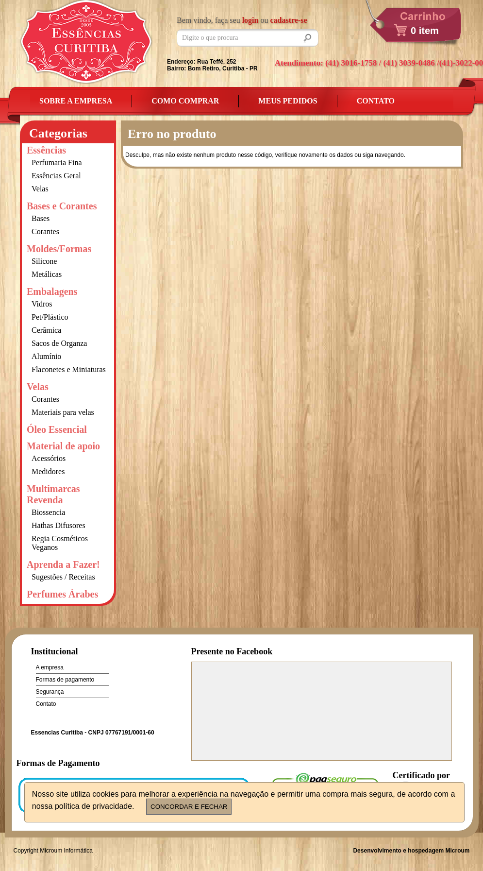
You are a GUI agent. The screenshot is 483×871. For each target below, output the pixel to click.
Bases (41, 218)
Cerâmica (46, 330)
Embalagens (52, 291)
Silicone (44, 261)
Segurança (50, 691)
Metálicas (47, 274)
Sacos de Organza (59, 343)
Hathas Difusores (58, 525)
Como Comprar (185, 101)
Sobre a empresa (75, 101)
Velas (40, 189)
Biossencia (48, 512)
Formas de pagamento (65, 679)
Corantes (45, 231)
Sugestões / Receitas (63, 577)
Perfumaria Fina (57, 162)
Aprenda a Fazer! (63, 564)
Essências (46, 150)
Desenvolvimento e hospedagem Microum (411, 850)
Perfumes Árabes (62, 594)
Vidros (42, 304)
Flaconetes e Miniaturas (69, 369)
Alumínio (46, 356)
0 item (425, 30)
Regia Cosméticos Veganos (60, 542)
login (250, 20)
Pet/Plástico (50, 317)
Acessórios (49, 458)
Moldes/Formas (59, 248)
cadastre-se (288, 20)
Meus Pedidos (287, 101)
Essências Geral (56, 175)
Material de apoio (63, 446)
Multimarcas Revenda (53, 494)
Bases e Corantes (62, 206)
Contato (376, 101)
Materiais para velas (63, 412)
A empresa (50, 667)
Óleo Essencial (57, 429)
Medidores (48, 471)
